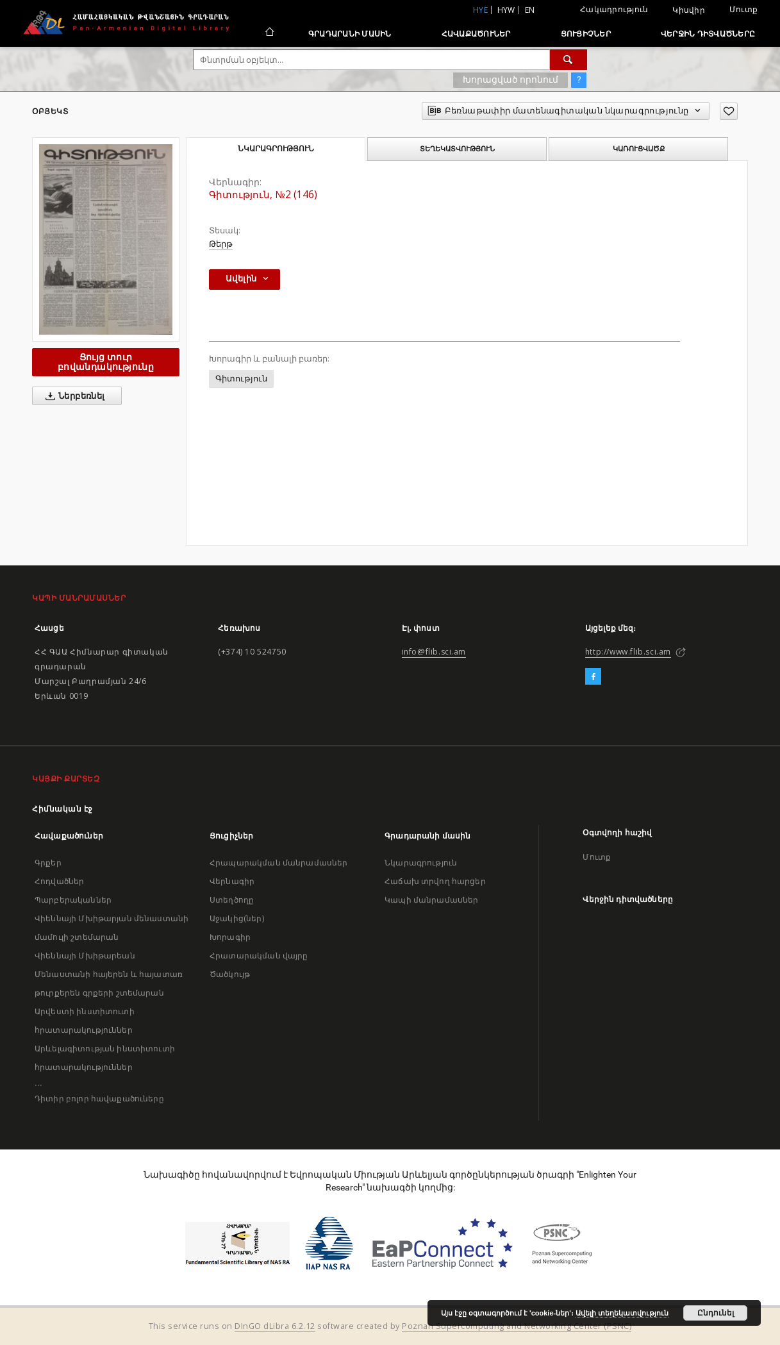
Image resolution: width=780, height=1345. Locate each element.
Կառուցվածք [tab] (639, 148)
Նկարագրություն (421, 862)
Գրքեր (48, 862)
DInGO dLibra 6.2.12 (275, 1326)
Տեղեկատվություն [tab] (457, 148)
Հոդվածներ (59, 881)
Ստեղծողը (232, 899)
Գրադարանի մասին (350, 33)
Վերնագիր (232, 881)
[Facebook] (593, 677)
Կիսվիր (688, 10)
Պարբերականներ (73, 899)
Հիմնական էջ (62, 808)
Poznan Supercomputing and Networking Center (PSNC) (516, 1326)
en (530, 10)
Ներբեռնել (72, 396)
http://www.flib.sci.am (628, 651)
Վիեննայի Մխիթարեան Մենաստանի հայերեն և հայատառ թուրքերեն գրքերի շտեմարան (109, 974)
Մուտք (743, 9)
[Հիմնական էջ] (268, 33)
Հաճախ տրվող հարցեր (435, 881)
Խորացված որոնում (510, 79)
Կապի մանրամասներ (431, 899)
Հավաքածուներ (476, 33)
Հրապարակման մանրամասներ (278, 862)
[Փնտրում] (568, 59)
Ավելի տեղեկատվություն (622, 1313)
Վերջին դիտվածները (708, 33)
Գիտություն (241, 378)
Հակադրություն (614, 9)
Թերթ (221, 243)
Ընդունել (715, 1312)
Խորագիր (230, 936)
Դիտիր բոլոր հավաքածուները (99, 1098)
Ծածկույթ (230, 974)
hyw (506, 10)
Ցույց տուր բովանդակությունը (106, 362)
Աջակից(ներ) (237, 918)
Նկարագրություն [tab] (276, 148)
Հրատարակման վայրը (259, 955)
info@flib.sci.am (434, 651)
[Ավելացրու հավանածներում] (729, 111)
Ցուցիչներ (586, 33)
